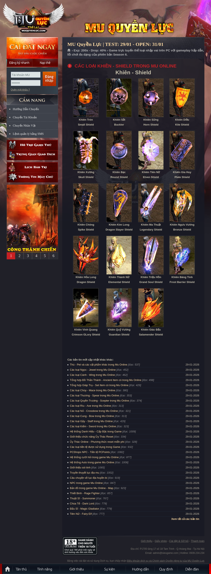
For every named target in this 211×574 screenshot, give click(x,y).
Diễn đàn (193, 569)
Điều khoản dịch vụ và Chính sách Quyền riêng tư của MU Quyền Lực (165, 560)
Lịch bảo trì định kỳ (32, 167)
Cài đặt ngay (32, 48)
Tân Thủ (21, 569)
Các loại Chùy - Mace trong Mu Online (92, 390)
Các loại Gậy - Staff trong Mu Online (91, 421)
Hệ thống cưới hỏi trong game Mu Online (94, 457)
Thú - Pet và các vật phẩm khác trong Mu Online (98, 364)
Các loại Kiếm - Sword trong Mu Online (93, 426)
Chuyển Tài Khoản (25, 117)
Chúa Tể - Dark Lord (82, 503)
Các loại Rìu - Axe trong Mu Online (90, 405)
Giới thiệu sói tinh (80, 467)
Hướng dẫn (140, 569)
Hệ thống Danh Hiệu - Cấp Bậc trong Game (96, 431)
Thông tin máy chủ (32, 177)
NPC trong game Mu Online (86, 482)
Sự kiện (109, 569)
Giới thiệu (146, 541)
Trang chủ (69, 50)
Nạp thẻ (45, 63)
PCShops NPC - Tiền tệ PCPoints (90, 452)
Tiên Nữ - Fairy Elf (81, 513)
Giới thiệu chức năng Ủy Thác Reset (91, 436)
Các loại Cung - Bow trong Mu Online (92, 416)
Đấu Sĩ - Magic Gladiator (84, 508)
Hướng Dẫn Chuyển (26, 109)
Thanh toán (197, 541)
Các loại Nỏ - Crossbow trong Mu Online (94, 410)
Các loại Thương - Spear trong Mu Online (94, 395)
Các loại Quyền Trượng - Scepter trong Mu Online (99, 400)
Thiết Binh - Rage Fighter (85, 493)
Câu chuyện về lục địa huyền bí (88, 477)
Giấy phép (161, 541)
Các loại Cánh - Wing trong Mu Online (92, 374)
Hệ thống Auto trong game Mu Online (92, 462)
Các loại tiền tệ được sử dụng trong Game (95, 446)
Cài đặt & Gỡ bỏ (179, 541)
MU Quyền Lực (32, 18)
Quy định (166, 569)
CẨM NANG (32, 98)
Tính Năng (44, 569)
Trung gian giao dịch (32, 155)
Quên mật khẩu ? (20, 89)
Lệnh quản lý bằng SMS (28, 133)
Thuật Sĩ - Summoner (82, 498)
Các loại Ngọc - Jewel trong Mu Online (93, 369)
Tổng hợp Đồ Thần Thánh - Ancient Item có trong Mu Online (105, 380)
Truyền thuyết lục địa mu (84, 472)
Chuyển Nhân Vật (24, 125)
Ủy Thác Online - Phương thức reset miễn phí (97, 441)
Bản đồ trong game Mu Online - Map (91, 488)
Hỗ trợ (32, 145)
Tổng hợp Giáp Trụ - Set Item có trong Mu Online (99, 385)
